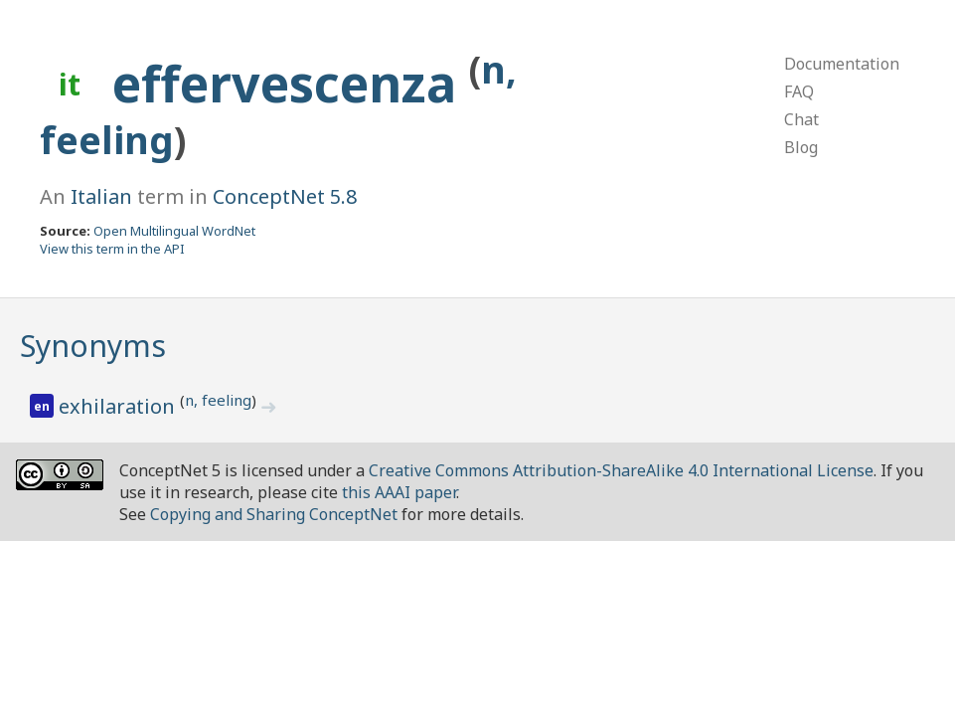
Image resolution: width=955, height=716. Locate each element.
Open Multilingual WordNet (174, 231)
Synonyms (93, 345)
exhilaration (119, 406)
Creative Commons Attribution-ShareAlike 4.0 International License (621, 470)
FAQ (799, 91)
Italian (101, 196)
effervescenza (290, 83)
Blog (801, 147)
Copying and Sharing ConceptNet (274, 514)
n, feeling (218, 400)
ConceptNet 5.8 (285, 196)
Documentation (841, 64)
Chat (801, 119)
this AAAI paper (399, 492)
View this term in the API (112, 249)
